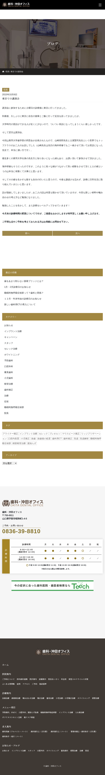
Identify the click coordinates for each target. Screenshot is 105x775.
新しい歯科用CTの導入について (20, 304)
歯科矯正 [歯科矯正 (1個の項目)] (67, 438)
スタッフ (8, 343)
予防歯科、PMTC (9, 712)
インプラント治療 (13, 331)
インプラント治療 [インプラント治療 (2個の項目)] (28, 433)
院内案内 (33, 679)
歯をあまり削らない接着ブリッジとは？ (24, 281)
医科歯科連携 (22, 679)
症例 (18, 684)
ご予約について (8, 679)
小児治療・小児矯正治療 (65, 698)
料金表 (63, 679)
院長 (7, 72)
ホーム (5, 664)
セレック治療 (10, 349)
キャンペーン (10, 337)
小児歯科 (8, 378)
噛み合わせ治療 (29, 698)
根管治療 (8, 384)
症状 (6, 401)
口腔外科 (8, 366)
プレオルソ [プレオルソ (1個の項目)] (54, 433)
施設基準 (42, 684)
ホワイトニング (12, 354)
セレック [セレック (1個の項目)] (43, 433)
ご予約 (34, 684)
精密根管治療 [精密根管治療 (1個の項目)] (19, 443)
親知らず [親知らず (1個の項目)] (31, 443)
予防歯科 (8, 360)
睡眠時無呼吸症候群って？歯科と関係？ (24, 293)
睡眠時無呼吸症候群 (14, 407)
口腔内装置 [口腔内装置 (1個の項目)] (13, 438)
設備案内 (42, 679)
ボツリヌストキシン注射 (12, 717)
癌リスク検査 (29, 717)
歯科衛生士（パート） (59, 731)
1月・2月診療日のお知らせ (17, 287)
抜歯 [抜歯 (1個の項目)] (33, 438)
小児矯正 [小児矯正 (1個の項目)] (25, 438)
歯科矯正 (8, 390)
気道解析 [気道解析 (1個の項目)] (84, 438)
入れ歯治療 (79, 712)
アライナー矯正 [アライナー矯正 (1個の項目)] (10, 433)
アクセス (26, 684)
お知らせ (8, 325)
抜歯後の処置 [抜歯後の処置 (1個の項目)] (44, 438)
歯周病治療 (15, 698)
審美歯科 (8, 372)
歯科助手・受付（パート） (13, 736)
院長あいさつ (53, 679)
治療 (6, 395)
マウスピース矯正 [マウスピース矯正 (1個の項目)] (71, 433)
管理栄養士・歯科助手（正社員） (84, 731)
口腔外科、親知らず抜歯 (28, 712)
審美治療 (50, 698)
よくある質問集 (8, 684)
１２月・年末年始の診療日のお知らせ (22, 299)
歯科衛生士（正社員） (40, 731)
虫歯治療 (5, 698)
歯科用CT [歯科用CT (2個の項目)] (57, 438)
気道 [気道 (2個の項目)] (76, 438)
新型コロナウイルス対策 (78, 679)
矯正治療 (40, 698)
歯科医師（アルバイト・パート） (15, 731)
